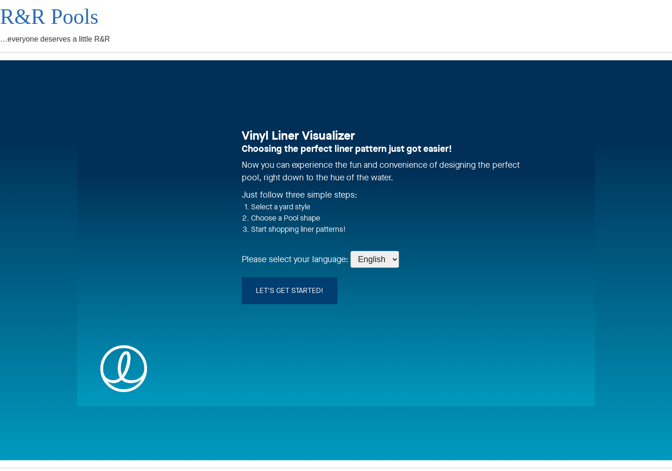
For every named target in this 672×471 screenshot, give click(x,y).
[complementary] (651, 450)
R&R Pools (49, 17)
